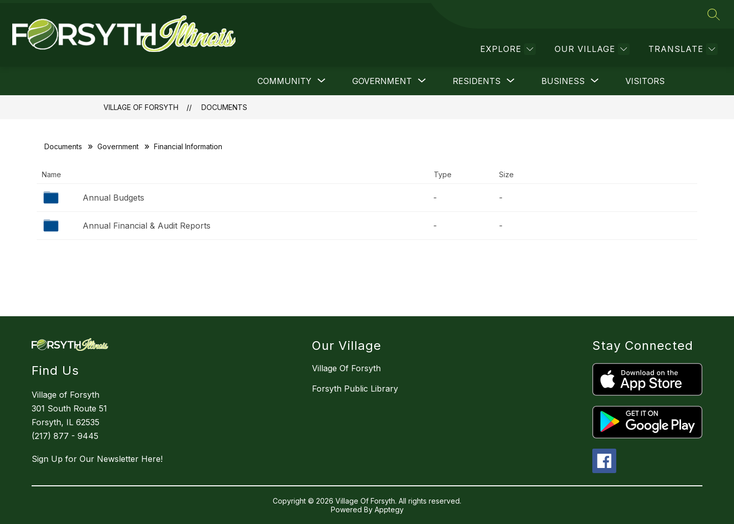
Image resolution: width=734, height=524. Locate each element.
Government (118, 146)
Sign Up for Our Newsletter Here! (97, 459)
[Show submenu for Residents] (477, 81)
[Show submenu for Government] (382, 81)
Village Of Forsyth (140, 107)
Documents (224, 107)
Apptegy (389, 509)
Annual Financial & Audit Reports (147, 225)
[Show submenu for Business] (563, 81)
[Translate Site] (682, 49)
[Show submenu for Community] (284, 81)
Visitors (645, 81)
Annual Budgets (113, 197)
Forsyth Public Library (355, 388)
